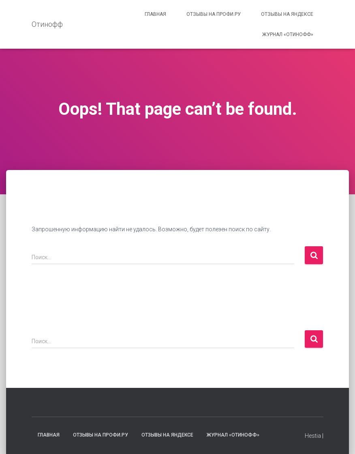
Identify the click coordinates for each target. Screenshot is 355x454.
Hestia (313, 435)
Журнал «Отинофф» (287, 34)
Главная (155, 14)
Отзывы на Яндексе (287, 14)
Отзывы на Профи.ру (213, 14)
